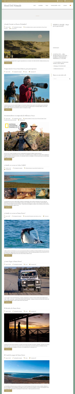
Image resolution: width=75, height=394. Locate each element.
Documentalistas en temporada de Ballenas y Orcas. (19, 115)
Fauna (33, 118)
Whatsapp (67, 1)
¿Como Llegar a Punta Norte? (13, 261)
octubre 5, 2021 (8, 168)
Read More (8, 62)
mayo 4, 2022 (8, 71)
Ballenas (28, 27)
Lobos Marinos (39, 27)
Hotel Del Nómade (12, 5)
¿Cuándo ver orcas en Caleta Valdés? (15, 165)
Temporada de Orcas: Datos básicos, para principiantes (20, 69)
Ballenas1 (30, 118)
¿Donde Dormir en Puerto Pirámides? (15, 24)
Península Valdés (40, 118)
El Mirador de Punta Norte (12, 308)
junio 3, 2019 (8, 216)
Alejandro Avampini (18, 27)
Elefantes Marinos (29, 168)
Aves (26, 27)
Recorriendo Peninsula (12, 120)
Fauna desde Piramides (37, 168)
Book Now (60, 1)
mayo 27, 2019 (8, 264)
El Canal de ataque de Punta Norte (14, 355)
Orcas (43, 27)
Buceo (32, 27)
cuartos (34, 27)
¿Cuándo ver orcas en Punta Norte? (14, 213)
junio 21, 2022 (8, 27)
